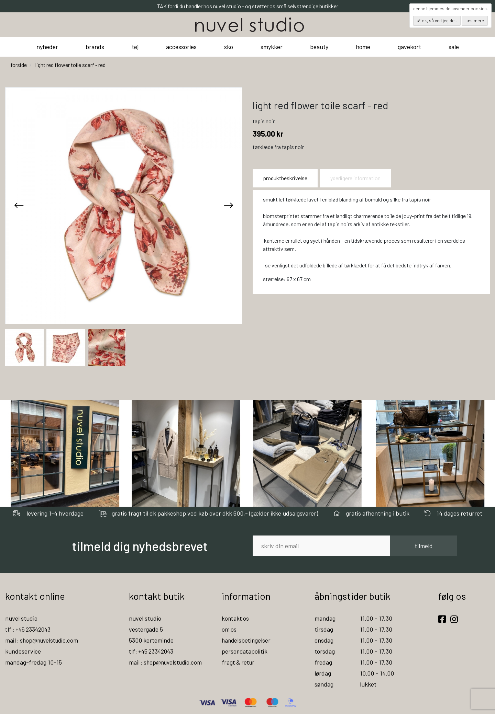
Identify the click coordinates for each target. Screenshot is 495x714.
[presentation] (19, 205)
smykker (272, 46)
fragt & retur (239, 662)
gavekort (409, 46)
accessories (181, 46)
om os (229, 629)
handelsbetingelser (247, 640)
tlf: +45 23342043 (152, 651)
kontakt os (236, 618)
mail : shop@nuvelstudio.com (43, 640)
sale (454, 46)
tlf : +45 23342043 (29, 629)
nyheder (47, 46)
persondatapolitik (245, 651)
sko (228, 46)
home (363, 46)
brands (95, 46)
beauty (319, 46)
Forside (19, 64)
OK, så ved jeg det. (439, 20)
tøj (135, 46)
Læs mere (474, 20)
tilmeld (423, 545)
